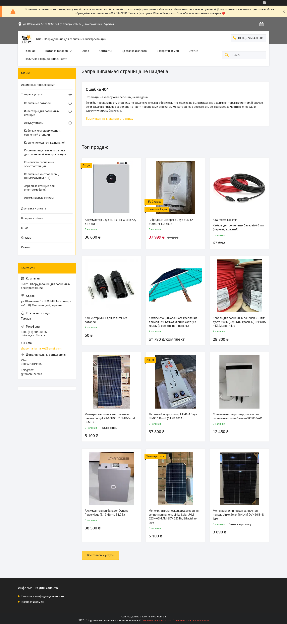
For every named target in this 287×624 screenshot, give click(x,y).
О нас (85, 50)
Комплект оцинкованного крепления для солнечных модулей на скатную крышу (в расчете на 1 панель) (173, 321)
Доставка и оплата (134, 50)
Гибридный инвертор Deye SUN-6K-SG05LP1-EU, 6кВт (171, 221)
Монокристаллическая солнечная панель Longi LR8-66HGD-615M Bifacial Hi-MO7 (110, 418)
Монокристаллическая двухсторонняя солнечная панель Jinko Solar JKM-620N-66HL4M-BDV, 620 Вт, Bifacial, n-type (174, 516)
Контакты (105, 50)
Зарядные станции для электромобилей (39, 188)
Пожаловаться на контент (156, 620)
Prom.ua (161, 616)
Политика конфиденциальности (46, 58)
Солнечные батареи (37, 103)
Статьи (193, 50)
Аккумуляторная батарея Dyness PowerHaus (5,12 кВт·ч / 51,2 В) (106, 512)
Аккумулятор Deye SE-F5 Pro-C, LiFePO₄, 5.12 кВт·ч (110, 221)
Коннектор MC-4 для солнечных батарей (106, 320)
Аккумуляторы (33, 122)
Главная (30, 50)
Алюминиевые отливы (39, 197)
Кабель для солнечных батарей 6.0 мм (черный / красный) (238, 227)
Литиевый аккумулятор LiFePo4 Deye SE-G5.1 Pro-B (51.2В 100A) (173, 416)
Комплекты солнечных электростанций (39, 164)
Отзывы (26, 237)
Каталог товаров (56, 50)
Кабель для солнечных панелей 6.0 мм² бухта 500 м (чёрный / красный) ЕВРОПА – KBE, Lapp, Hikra (239, 321)
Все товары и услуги (100, 555)
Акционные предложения (38, 84)
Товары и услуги (31, 94)
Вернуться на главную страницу (109, 118)
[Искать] (227, 55)
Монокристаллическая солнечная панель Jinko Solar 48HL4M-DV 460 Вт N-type (239, 514)
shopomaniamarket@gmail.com (41, 348)
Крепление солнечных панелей (44, 142)
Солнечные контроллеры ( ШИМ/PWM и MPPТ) (41, 176)
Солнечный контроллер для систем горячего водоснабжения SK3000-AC (237, 416)
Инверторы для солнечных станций (41, 113)
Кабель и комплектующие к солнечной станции (42, 132)
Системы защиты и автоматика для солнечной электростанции (45, 152)
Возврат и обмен (168, 50)
